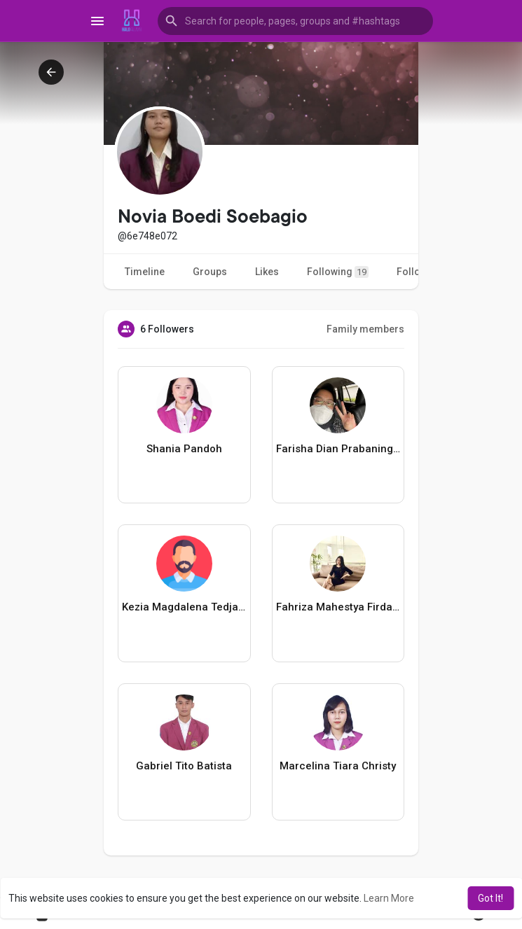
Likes (267, 271)
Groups (210, 271)
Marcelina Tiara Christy (338, 766)
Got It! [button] (490, 898)
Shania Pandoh (184, 448)
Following (338, 272)
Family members (365, 329)
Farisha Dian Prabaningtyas (338, 448)
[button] (296, 21)
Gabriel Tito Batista (184, 766)
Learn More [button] (389, 898)
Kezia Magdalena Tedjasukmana (184, 607)
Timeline (145, 271)
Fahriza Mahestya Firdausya (338, 607)
